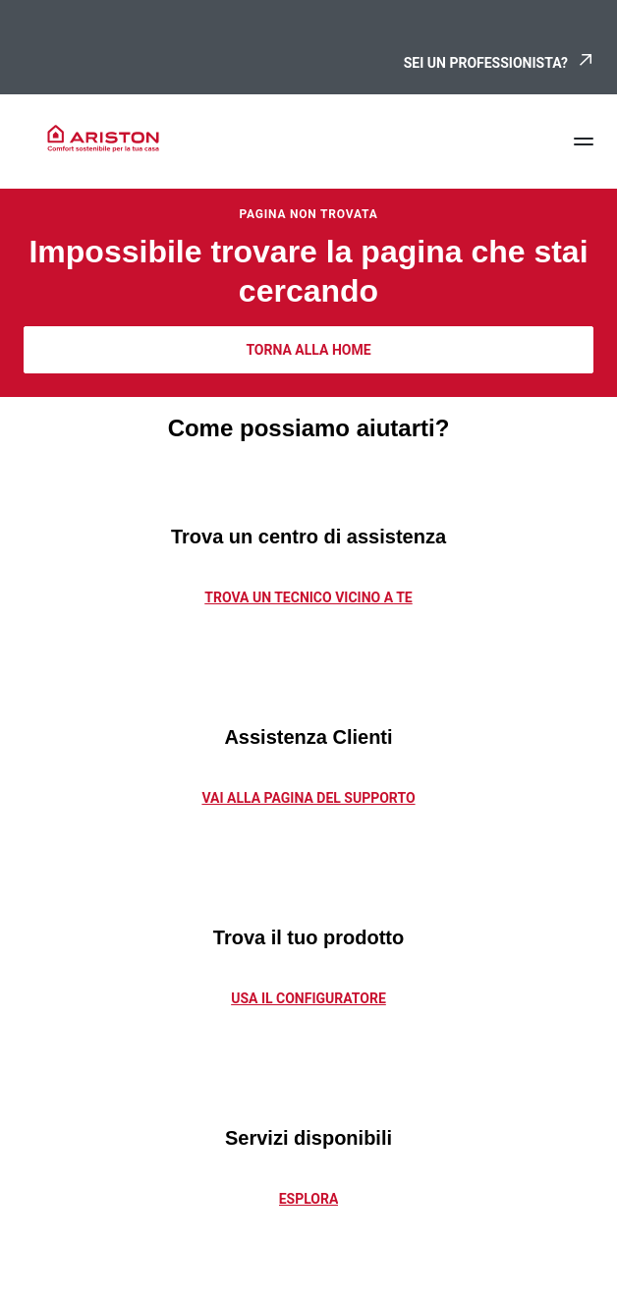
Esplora (309, 1199)
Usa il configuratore (308, 998)
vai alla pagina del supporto (308, 798)
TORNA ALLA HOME (308, 350)
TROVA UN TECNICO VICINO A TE (308, 597)
